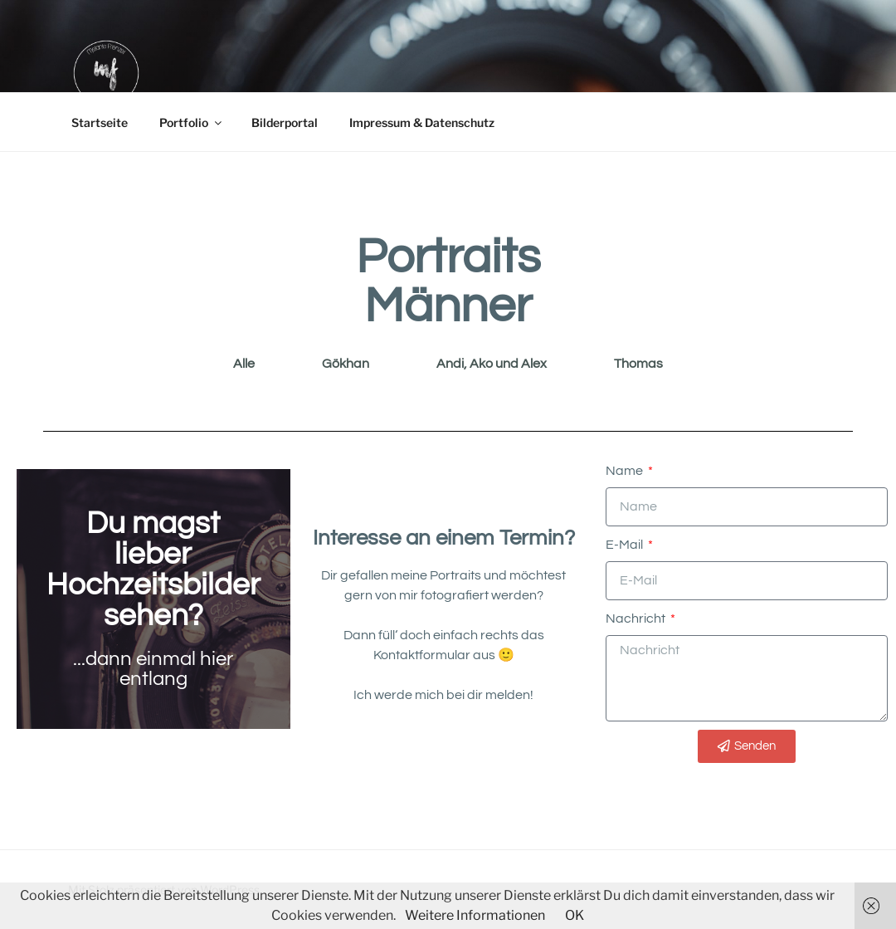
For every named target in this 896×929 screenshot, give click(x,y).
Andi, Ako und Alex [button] (491, 363)
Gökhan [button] (345, 363)
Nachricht (637, 618)
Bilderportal (284, 122)
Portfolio (191, 122)
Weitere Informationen (475, 915)
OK (574, 915)
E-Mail (625, 544)
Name (625, 470)
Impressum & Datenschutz (421, 122)
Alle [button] (244, 363)
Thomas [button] (638, 363)
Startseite (99, 122)
